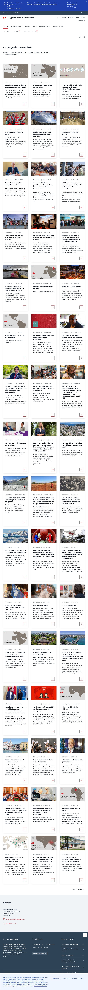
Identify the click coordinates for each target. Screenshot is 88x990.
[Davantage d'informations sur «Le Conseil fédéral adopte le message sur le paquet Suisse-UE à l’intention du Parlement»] (81, 104)
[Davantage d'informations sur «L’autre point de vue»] (81, 624)
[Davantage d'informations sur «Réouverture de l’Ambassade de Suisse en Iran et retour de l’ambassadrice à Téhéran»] (24, 679)
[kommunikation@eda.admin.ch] (14, 919)
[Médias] (77, 17)
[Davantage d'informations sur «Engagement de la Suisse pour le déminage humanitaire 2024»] (24, 880)
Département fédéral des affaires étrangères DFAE (22, 17)
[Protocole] (70, 17)
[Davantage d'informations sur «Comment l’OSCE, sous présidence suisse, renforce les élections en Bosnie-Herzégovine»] (53, 207)
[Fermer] (86, 1)
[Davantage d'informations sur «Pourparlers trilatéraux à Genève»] (81, 154)
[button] (5, 26)
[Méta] (70, 17)
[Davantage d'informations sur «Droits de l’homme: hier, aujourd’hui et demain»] (24, 207)
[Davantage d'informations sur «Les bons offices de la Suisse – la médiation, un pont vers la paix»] (81, 469)
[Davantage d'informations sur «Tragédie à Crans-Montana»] (81, 307)
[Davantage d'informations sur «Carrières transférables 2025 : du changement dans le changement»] (53, 731)
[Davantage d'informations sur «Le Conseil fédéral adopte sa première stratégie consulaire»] (53, 358)
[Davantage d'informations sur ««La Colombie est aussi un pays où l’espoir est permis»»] (81, 358)
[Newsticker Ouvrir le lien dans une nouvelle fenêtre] (72, 6)
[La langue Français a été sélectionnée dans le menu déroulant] (82, 13)
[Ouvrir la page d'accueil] (19, 19)
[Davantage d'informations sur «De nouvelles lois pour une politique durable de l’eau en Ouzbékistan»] (53, 415)
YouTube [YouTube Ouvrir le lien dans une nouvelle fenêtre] (35, 947)
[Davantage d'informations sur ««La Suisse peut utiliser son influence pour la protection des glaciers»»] (24, 522)
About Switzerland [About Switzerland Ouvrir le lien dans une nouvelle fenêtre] (73, 955)
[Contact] (83, 17)
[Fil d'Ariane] (43, 31)
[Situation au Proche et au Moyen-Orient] (44, 5)
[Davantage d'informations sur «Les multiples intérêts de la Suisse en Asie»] (53, 679)
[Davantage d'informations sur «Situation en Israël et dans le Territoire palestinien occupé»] (24, 104)
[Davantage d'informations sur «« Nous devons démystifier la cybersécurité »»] (81, 780)
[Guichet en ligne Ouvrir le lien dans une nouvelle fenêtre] (39, 953)
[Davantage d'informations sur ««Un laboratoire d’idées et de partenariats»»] (24, 469)
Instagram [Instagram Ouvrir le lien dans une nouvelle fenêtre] (50, 944)
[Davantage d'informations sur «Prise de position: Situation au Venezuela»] (24, 358)
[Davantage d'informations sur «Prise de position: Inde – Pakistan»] (81, 731)
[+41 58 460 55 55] (10, 923)
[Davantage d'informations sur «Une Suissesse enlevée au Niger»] (81, 829)
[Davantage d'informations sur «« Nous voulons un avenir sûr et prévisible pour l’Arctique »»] (24, 577)
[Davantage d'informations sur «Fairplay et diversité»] (53, 624)
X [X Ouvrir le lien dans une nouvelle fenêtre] (43, 944)
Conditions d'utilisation (40, 986)
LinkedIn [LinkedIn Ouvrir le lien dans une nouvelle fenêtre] (44, 947)
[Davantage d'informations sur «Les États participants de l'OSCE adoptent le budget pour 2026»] (53, 154)
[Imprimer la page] (80, 37)
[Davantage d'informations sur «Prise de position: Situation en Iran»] (53, 307)
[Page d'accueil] (7, 31)
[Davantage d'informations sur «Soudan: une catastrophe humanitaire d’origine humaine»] (24, 258)
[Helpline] (58, 17)
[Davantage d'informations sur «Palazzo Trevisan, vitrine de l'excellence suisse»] (24, 780)
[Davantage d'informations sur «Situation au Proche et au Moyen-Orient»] (53, 104)
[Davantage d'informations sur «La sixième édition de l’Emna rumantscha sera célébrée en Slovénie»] (53, 258)
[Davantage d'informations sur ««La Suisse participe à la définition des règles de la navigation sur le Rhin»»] (24, 307)
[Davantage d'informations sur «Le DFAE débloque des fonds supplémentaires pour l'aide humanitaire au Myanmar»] (53, 880)
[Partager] (84, 37)
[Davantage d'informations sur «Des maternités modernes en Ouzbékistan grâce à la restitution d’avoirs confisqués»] (53, 829)
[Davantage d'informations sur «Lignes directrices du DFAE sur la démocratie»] (53, 780)
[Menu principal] (43, 26)
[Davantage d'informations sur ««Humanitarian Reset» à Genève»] (24, 154)
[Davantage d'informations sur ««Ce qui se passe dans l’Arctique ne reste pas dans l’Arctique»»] (24, 624)
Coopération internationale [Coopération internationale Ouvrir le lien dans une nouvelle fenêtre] (73, 944)
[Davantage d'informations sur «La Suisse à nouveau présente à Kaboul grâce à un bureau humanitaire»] (81, 880)
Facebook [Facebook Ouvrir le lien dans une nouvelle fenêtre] (36, 944)
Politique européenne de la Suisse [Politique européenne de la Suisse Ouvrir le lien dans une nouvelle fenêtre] (73, 950)
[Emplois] (64, 17)
